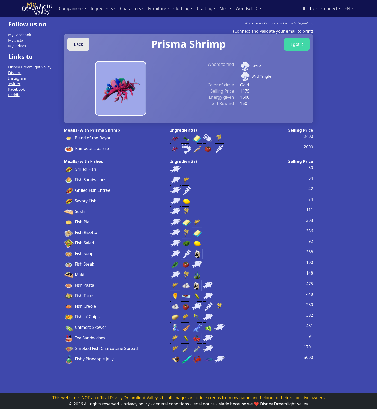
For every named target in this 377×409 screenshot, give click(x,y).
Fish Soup (78, 253)
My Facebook (19, 34)
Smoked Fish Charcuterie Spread (101, 348)
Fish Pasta (79, 285)
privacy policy (137, 404)
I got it (297, 44)
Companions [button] (71, 8)
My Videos (17, 45)
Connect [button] (329, 8)
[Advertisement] (28, 179)
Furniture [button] (157, 8)
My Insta (15, 40)
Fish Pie (76, 222)
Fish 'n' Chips (82, 317)
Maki (74, 274)
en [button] (347, 8)
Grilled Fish (80, 169)
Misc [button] (224, 8)
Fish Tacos (79, 295)
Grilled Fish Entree (87, 190)
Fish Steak (79, 264)
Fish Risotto (80, 232)
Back (78, 44)
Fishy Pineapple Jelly (88, 359)
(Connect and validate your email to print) (273, 31)
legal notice (204, 404)
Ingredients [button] (102, 8)
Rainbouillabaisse (86, 148)
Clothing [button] (181, 8)
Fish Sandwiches (85, 180)
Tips (313, 8)
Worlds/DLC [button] (247, 8)
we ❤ (253, 404)
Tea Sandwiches (84, 338)
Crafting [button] (204, 8)
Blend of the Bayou (87, 138)
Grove (257, 65)
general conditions (171, 404)
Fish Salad (79, 243)
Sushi (74, 211)
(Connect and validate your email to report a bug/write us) (279, 23)
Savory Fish (80, 201)
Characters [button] (130, 8)
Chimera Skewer (85, 327)
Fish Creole (80, 306)
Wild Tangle (261, 76)
